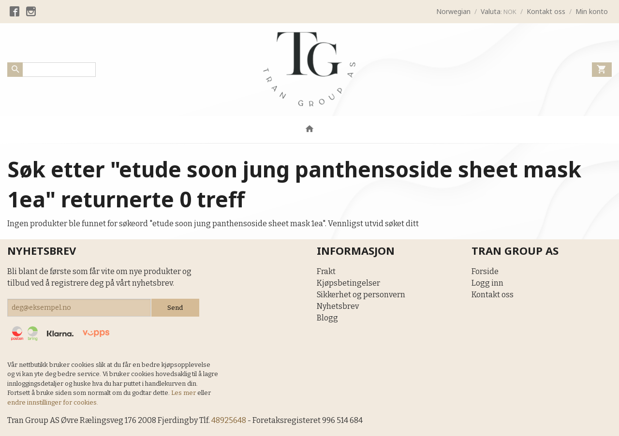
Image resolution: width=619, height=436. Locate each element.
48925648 (228, 420)
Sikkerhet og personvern (361, 294)
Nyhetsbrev (338, 306)
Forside (485, 271)
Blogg (327, 317)
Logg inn (487, 283)
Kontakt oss (493, 294)
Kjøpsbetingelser (348, 283)
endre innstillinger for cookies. (52, 402)
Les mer (184, 392)
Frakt (326, 271)
